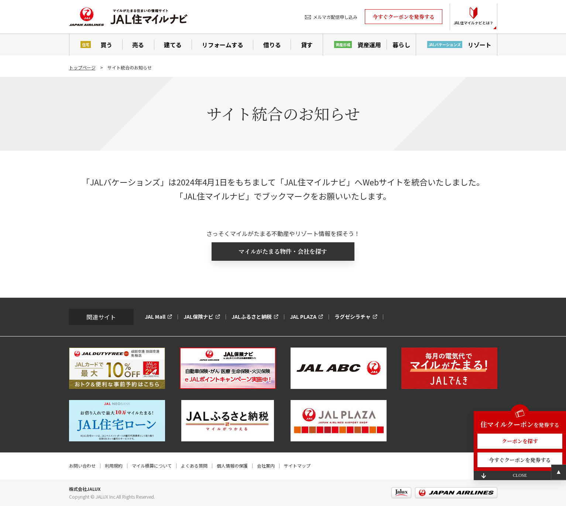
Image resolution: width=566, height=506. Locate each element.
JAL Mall (155, 316)
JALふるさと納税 (251, 316)
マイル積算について (152, 465)
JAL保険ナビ (198, 316)
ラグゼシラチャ (353, 316)
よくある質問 (194, 465)
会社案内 (266, 465)
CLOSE (520, 475)
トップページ (82, 67)
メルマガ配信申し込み (335, 17)
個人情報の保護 (232, 465)
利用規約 (114, 465)
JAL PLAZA (303, 316)
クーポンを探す (520, 441)
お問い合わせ (82, 465)
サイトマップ (297, 465)
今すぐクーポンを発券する (404, 16)
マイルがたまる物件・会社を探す (283, 251)
